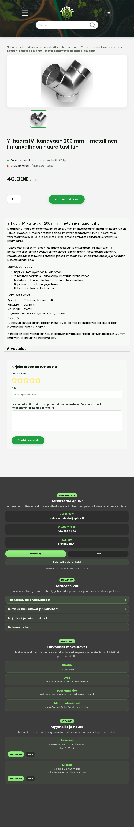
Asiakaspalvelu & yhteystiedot (67, 599)
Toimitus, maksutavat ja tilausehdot (67, 609)
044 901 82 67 (67, 531)
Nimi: (15, 387)
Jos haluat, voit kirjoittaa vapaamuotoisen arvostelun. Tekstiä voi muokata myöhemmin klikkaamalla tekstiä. (59, 406)
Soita (98, 553)
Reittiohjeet (16, 754)
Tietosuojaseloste (67, 627)
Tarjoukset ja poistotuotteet (67, 618)
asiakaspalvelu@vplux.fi (67, 518)
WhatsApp (35, 553)
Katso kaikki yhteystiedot (67, 562)
